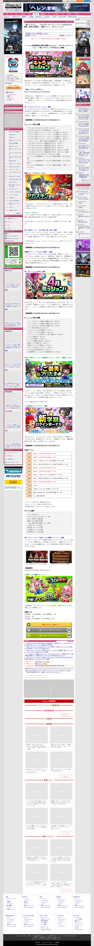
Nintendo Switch (10, 240)
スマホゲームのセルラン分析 (15, 153)
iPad (43, 670)
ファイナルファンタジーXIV (83, 234)
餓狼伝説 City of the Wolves (83, 217)
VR (49, 14)
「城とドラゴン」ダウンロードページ (49, 630)
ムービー (55, 16)
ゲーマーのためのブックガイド (15, 173)
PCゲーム (9, 233)
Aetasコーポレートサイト (13, 462)
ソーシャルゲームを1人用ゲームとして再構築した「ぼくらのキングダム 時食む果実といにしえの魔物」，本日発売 (83, 125)
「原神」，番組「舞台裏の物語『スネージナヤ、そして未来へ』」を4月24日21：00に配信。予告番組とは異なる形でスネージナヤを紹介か (83, 154)
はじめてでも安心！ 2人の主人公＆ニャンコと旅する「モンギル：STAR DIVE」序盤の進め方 (13, 285)
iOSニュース (7, 16)
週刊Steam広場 (12, 160)
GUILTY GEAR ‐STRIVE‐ (83, 211)
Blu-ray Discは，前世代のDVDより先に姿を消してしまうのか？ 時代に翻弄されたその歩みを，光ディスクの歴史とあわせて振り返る (13, 305)
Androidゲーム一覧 (72, 16)
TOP (7, 14)
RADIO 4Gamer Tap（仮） (14, 166)
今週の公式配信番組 (13, 143)
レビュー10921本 (9, 10)
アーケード (76, 915)
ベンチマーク (61, 926)
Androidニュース (16, 16)
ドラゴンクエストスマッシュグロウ (83, 193)
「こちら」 (55, 937)
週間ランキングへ (86, 180)
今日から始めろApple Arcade (15, 179)
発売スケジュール (28, 905)
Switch (29, 14)
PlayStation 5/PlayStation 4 (12, 238)
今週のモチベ (12, 137)
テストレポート (62, 919)
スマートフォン (44, 915)
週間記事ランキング (12, 218)
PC (11, 14)
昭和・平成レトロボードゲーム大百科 (15, 185)
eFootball (80, 203)
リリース (47, 672)
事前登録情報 (44, 921)
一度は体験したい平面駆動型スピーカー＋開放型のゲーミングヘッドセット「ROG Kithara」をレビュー (61, 827)
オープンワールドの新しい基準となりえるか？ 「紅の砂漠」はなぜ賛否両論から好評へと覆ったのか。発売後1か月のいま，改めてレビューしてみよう (13, 346)
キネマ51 (11, 207)
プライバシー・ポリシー (47, 942)
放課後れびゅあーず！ (14, 210)
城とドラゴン (13, 69)
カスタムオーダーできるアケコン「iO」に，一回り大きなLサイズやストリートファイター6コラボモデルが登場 (83, 161)
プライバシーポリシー (12, 452)
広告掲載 (57, 942)
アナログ (69, 14)
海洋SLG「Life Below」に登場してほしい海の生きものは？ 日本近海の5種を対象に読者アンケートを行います (13, 324)
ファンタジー (56, 670)
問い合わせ (30, 1)
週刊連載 (9, 905)
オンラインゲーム (11, 898)
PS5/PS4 (23, 14)
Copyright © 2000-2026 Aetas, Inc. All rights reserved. (47, 944)
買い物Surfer (12, 197)
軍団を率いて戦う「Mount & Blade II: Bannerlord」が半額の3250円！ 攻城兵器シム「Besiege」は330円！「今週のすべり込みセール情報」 (36, 747)
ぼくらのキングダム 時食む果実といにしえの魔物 (83, 228)
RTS (45, 670)
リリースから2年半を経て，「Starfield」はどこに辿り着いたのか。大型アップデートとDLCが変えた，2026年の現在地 (83, 132)
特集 (8, 96)
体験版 (8, 902)
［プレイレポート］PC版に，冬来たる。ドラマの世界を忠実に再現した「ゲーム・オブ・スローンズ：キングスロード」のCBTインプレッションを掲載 (83, 146)
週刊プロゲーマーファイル (15, 140)
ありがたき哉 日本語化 (14, 200)
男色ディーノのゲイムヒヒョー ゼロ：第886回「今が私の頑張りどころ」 (61, 770)
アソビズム (10, 75)
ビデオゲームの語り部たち (15, 191)
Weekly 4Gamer (12, 134)
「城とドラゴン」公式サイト (50, 624)
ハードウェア (56, 14)
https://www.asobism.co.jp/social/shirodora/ (37, 91)
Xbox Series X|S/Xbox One (12, 235)
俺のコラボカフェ (13, 182)
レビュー (9, 98)
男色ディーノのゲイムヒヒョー (15, 149)
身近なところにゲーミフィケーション (15, 204)
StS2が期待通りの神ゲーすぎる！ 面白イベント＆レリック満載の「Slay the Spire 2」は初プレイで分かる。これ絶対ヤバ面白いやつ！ (13, 385)
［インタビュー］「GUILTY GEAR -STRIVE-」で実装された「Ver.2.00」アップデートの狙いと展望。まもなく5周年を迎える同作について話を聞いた (61, 884)
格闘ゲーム (77, 921)
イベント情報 (78, 919)
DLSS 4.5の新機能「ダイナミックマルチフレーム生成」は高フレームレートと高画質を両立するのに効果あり (36, 827)
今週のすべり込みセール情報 (15, 157)
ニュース (9, 94)
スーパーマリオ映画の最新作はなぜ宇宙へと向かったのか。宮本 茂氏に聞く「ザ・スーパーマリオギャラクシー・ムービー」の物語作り (13, 446)
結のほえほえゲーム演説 (14, 176)
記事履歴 (80, 0)
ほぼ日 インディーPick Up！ (15, 163)
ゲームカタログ (79, 929)
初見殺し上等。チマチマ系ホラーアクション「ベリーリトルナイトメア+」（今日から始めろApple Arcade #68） (36, 771)
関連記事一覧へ (71, 641)
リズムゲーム (78, 926)
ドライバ (9, 228)
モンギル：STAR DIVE (83, 198)
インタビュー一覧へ (65, 890)
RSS (5, 1)
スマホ (35, 14)
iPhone (27, 670)
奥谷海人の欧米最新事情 (14, 131)
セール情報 (30, 16)
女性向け (43, 14)
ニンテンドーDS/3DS (28, 915)
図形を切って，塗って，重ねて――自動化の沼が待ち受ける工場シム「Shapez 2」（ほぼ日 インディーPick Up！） (61, 746)
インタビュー (47, 16)
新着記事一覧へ (65, 715)
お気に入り (72, 0)
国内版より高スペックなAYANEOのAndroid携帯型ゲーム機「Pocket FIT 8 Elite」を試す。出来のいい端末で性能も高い (61, 802)
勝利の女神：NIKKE (83, 221)
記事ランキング (11, 909)
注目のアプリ (39, 16)
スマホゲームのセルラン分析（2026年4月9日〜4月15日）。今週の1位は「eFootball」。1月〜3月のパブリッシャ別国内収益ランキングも (83, 110)
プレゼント (10, 221)
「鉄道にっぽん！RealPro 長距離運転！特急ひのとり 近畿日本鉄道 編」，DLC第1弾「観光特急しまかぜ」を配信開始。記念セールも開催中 (83, 176)
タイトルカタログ (28, 907)
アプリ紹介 (44, 924)
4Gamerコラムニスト (13, 189)
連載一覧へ (19, 213)
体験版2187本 (18, 10)
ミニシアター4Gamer (13, 194)
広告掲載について (11, 459)
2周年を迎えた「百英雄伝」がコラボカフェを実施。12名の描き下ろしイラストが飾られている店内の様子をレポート (13, 407)
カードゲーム (78, 922)
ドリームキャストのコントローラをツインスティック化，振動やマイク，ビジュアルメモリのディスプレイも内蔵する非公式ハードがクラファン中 (83, 168)
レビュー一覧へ (65, 832)
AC (63, 14)
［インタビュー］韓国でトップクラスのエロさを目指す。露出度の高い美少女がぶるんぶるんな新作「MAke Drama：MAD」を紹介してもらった (13, 426)
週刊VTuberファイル (13, 146)
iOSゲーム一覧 (62, 16)
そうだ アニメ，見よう (14, 169)
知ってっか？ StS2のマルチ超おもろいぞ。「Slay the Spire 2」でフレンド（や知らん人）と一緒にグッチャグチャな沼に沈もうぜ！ (13, 366)
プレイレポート (45, 900)
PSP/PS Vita (76, 896)
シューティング (79, 924)
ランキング (86, 0)
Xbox (16, 14)
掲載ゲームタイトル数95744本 (13, 9)
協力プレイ (63, 670)
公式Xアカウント (12, 1)
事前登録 (24, 16)
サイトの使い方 (21, 1)
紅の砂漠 (80, 207)
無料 (28, 672)
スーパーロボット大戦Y (83, 188)
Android (43, 672)
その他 (76, 928)
